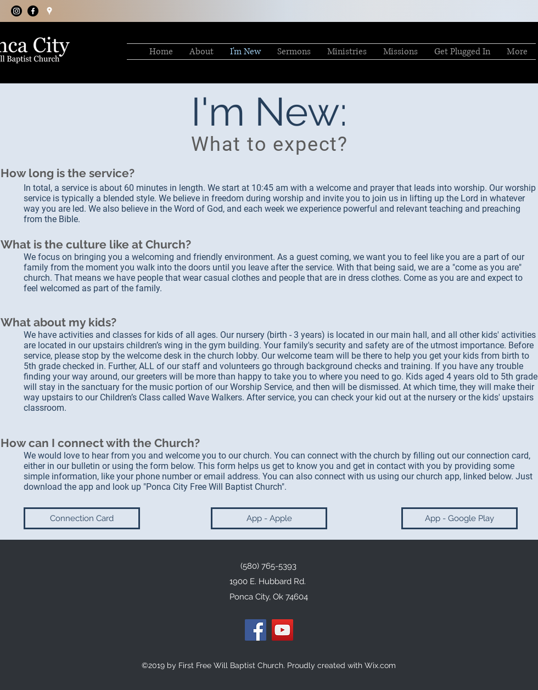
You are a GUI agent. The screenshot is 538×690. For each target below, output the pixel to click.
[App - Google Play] (459, 518)
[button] (294, 51)
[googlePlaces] (49, 10)
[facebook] (32, 10)
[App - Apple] (269, 518)
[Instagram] (16, 10)
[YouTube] (282, 630)
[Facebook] (255, 630)
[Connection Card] (82, 518)
